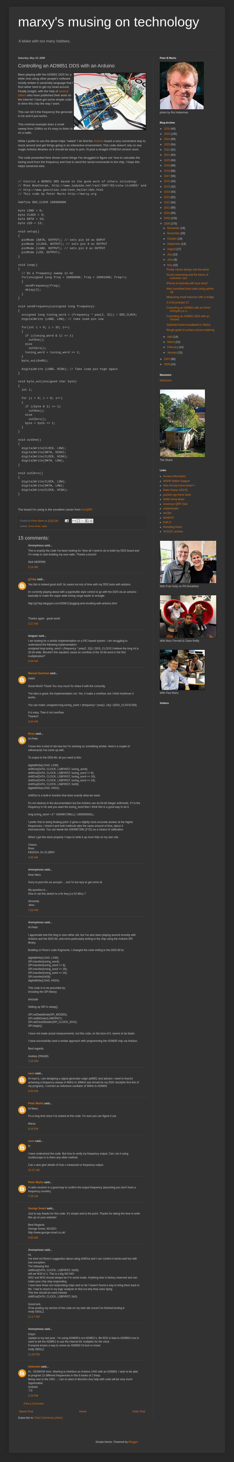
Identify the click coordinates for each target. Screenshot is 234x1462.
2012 (167, 202)
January (172, 352)
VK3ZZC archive (173, 531)
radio (44, 526)
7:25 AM (33, 1196)
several (63, 91)
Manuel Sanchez (38, 673)
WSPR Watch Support (176, 481)
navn (31, 1073)
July (170, 254)
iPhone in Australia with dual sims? (187, 283)
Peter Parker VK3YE (175, 490)
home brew (34, 526)
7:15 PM (33, 1061)
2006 (167, 364)
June (170, 259)
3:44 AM (33, 721)
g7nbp (32, 579)
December (173, 228)
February (173, 347)
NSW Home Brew (173, 499)
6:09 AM (33, 661)
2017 (167, 176)
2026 (167, 128)
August (171, 249)
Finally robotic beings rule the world (187, 269)
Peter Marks (35, 1103)
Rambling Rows (172, 527)
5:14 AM (33, 567)
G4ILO (167, 522)
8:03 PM (33, 1091)
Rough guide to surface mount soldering (190, 330)
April (170, 336)
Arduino (98, 141)
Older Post (138, 1411)
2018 (167, 170)
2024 (167, 139)
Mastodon (166, 380)
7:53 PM (33, 910)
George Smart (37, 1208)
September (174, 243)
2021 (167, 154)
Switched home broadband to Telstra (188, 324)
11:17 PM (34, 1316)
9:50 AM (33, 1237)
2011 (167, 207)
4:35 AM (33, 857)
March (171, 342)
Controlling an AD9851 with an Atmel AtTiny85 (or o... (188, 309)
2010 (167, 213)
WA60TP (168, 517)
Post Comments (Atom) (48, 1417)
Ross (31, 733)
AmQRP (86, 509)
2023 (167, 144)
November (173, 233)
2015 (167, 186)
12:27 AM (34, 1170)
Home (82, 1411)
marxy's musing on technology (108, 21)
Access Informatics (174, 476)
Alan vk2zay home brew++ (179, 485)
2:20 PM (33, 1395)
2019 (167, 165)
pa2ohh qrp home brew (177, 494)
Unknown (34, 1366)
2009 (167, 218)
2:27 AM (33, 623)
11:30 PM (34, 1354)
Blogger (133, 1442)
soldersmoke (170, 508)
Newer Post (26, 1411)
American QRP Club (175, 504)
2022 (167, 149)
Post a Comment (34, 1403)
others (22, 95)
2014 (167, 191)
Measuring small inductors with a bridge (190, 297)
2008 (167, 223)
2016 (167, 181)
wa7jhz (167, 513)
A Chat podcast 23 (177, 302)
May (170, 265)
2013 (167, 197)
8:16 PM (33, 1128)
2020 (167, 160)
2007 (167, 359)
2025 (167, 133)
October (172, 238)
